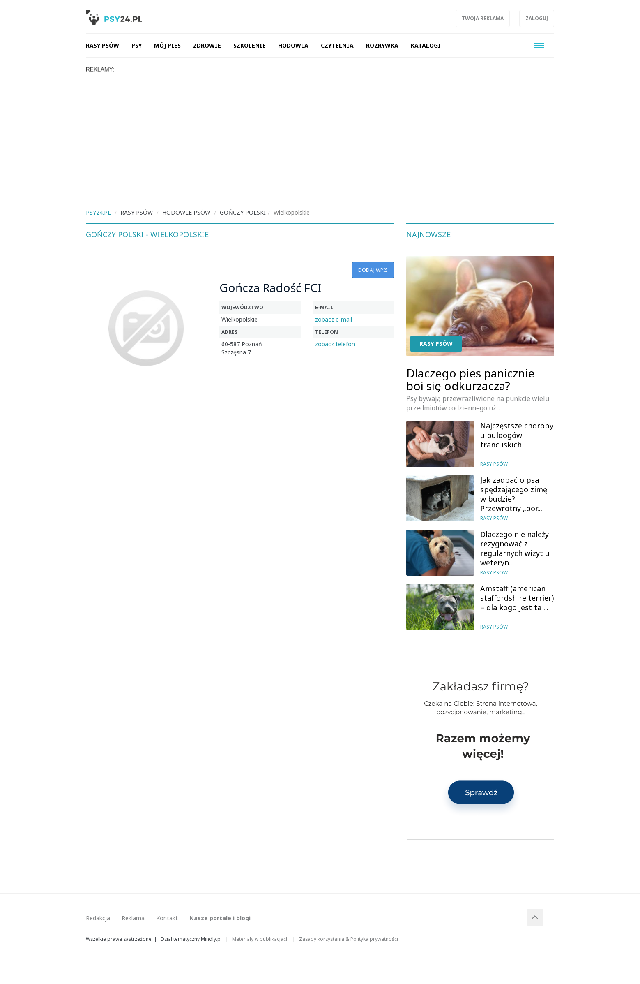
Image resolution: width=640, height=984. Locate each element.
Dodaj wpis (373, 269)
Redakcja (98, 918)
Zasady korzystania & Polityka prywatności (348, 938)
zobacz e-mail (333, 319)
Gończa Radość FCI (270, 287)
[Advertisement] (320, 134)
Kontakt (167, 918)
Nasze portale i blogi (220, 918)
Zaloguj (536, 18)
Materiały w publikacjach (260, 938)
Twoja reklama (483, 18)
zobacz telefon (335, 344)
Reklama (133, 918)
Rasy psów (436, 343)
